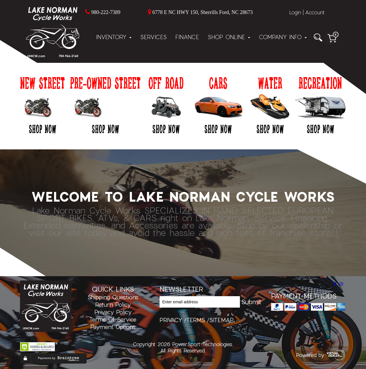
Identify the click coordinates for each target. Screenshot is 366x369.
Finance (187, 36)
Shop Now (42, 129)
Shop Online (229, 36)
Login (295, 12)
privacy (171, 319)
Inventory (114, 36)
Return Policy (113, 304)
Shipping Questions (112, 297)
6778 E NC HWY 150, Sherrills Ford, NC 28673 (202, 12)
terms (195, 319)
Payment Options (113, 326)
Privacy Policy (113, 311)
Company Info (283, 36)
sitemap (221, 319)
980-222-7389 (105, 12)
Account (315, 12)
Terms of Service (112, 319)
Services (153, 36)
